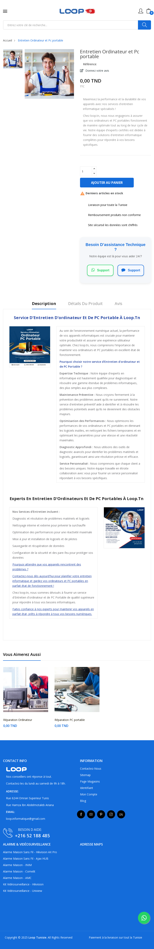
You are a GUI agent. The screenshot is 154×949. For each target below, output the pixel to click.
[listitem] (13, 60)
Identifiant (86, 788)
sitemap (85, 775)
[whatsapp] (144, 918)
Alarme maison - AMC (17, 878)
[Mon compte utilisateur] (140, 11)
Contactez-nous (90, 768)
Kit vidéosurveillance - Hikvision (23, 884)
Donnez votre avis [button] (97, 70)
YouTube (91, 814)
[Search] (144, 25)
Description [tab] (44, 303)
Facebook (81, 814)
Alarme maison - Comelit (19, 871)
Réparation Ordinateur (17, 720)
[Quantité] (86, 171)
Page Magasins (90, 781)
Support (100, 270)
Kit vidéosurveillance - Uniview (22, 891)
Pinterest (101, 814)
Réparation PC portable (70, 720)
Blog (83, 801)
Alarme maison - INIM (17, 865)
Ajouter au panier (107, 182)
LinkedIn (121, 814)
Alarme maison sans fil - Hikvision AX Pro (30, 852)
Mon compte (88, 794)
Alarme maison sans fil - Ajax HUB (25, 858)
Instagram (111, 814)
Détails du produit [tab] (85, 303)
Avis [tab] (118, 303)
